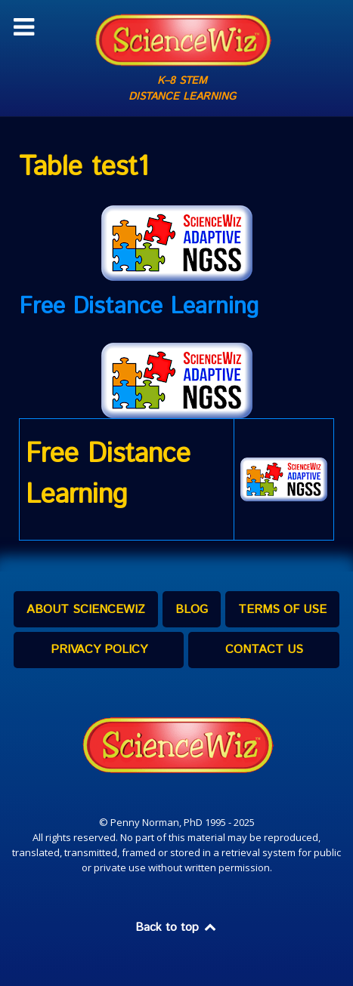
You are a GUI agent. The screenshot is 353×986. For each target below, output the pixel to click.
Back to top (176, 927)
